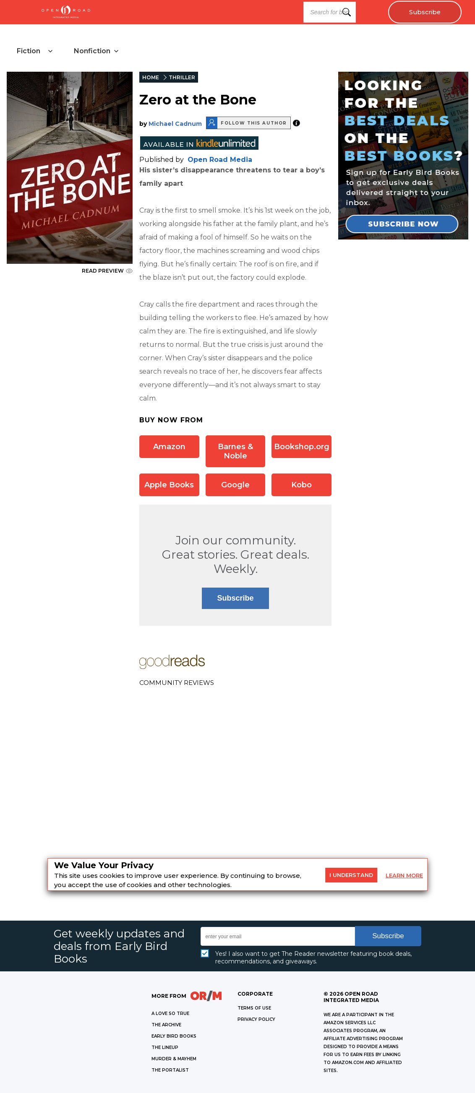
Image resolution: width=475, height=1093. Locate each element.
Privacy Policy (256, 1019)
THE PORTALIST (170, 1070)
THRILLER (182, 77)
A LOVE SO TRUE (170, 1013)
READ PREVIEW (107, 271)
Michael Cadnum (175, 124)
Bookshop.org (301, 446)
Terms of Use (254, 1008)
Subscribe (425, 12)
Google (235, 484)
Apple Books (169, 484)
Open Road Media (220, 160)
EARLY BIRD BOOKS (173, 1036)
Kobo (301, 484)
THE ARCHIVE (166, 1025)
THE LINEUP (164, 1047)
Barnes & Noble (235, 451)
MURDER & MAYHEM (173, 1059)
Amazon (169, 446)
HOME (150, 77)
